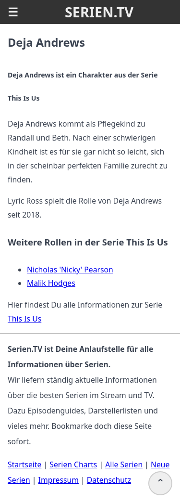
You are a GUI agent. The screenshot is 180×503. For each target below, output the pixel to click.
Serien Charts (73, 464)
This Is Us (24, 318)
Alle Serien (124, 464)
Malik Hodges (51, 283)
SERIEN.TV (99, 11)
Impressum (58, 480)
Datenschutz (109, 480)
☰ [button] (13, 12)
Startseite (24, 464)
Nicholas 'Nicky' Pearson (70, 269)
